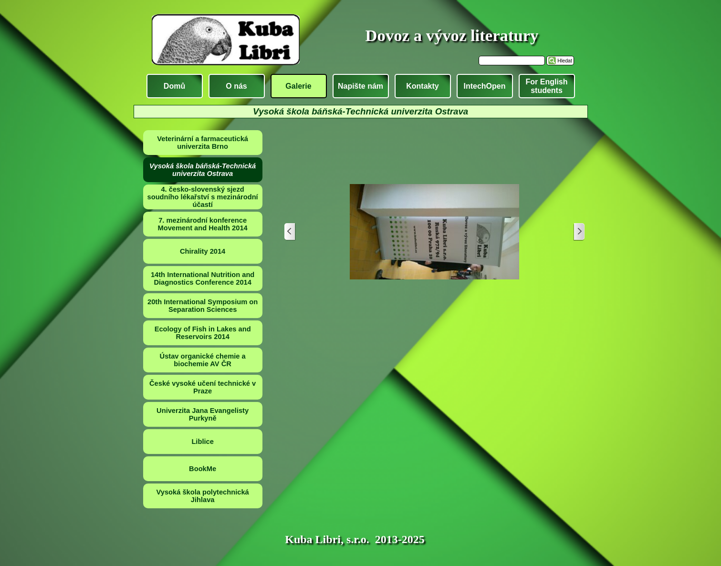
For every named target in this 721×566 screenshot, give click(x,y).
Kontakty (422, 86)
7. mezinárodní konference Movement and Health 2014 (203, 224)
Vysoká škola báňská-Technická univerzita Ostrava (202, 169)
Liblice (202, 441)
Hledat (564, 60)
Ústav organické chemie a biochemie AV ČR (203, 360)
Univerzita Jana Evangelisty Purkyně (203, 414)
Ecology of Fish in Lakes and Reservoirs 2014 (203, 332)
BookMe (202, 469)
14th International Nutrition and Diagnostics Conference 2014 (202, 278)
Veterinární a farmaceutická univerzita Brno (202, 142)
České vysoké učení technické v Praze (202, 387)
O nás (236, 86)
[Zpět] (290, 232)
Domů (174, 86)
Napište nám (360, 86)
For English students (547, 86)
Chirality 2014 (202, 251)
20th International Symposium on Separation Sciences (202, 305)
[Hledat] (512, 60)
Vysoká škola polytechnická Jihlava (203, 496)
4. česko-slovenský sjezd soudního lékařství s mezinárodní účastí (202, 196)
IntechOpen (484, 86)
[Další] (579, 232)
